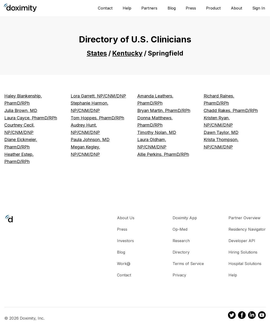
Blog (172, 8)
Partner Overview (244, 217)
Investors (125, 240)
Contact (105, 8)
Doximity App (185, 217)
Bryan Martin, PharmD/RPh (163, 110)
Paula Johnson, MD (90, 139)
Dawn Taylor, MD (221, 132)
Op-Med (180, 229)
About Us (125, 217)
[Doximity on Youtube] (262, 316)
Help (127, 8)
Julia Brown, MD (20, 110)
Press (191, 8)
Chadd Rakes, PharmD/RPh (231, 110)
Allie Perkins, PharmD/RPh (163, 154)
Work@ (123, 263)
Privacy (179, 275)
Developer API (241, 240)
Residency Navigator (247, 229)
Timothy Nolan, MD (156, 132)
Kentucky (127, 53)
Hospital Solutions (244, 263)
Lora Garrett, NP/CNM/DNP (98, 95)
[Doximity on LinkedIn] (252, 316)
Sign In (258, 8)
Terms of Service (188, 263)
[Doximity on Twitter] (232, 316)
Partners (149, 8)
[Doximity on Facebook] (242, 316)
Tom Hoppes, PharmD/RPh (97, 117)
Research (181, 240)
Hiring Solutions (242, 252)
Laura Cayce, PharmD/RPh (30, 117)
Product (213, 8)
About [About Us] (236, 8)
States (97, 53)
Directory (181, 252)
